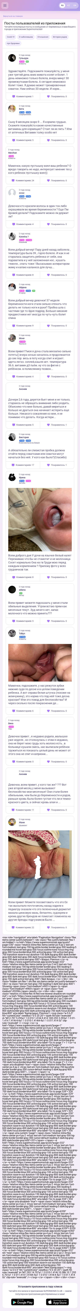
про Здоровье (13, 43)
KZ (68, 5)
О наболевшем (26, 37)
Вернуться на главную (13, 16)
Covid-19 (10, 37)
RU (62, 5)
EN (75, 5)
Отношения (42, 37)
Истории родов (60, 37)
